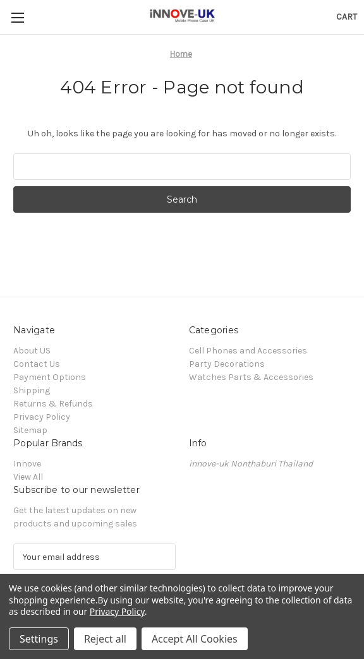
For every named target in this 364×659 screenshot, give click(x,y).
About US (32, 350)
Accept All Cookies (195, 639)
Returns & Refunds (53, 403)
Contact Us (36, 364)
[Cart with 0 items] (346, 16)
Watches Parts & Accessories (251, 377)
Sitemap (30, 430)
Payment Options (49, 377)
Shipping (31, 390)
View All (28, 477)
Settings (39, 639)
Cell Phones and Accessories (248, 350)
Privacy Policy (41, 417)
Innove (27, 463)
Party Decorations (227, 364)
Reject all (105, 639)
